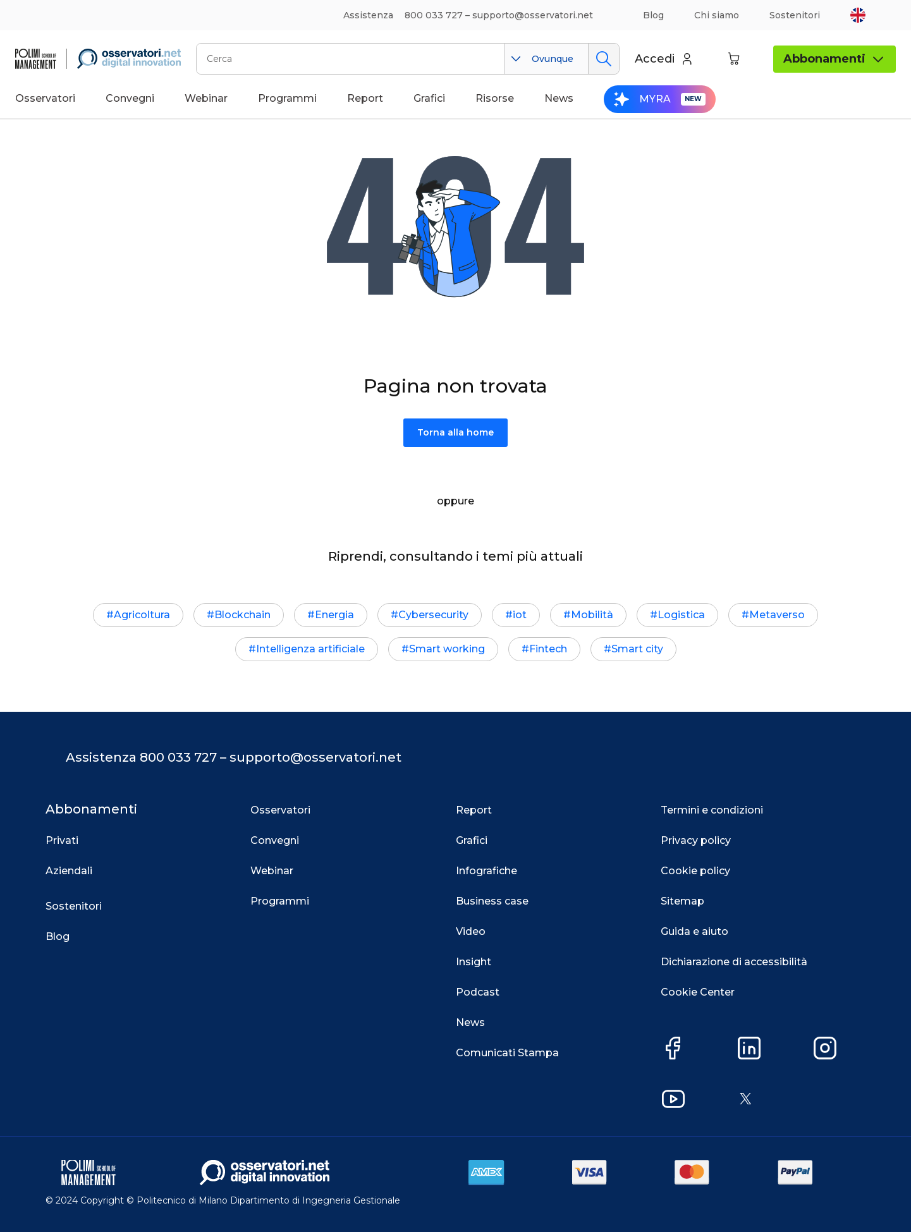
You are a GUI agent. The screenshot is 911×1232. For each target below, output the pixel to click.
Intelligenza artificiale (310, 649)
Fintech (548, 649)
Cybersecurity (433, 615)
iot (520, 615)
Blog (653, 15)
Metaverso (777, 615)
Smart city (637, 649)
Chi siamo (716, 15)
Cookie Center (698, 992)
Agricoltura (142, 615)
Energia (334, 615)
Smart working (447, 649)
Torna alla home (455, 432)
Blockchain (242, 615)
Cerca (603, 59)
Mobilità (592, 615)
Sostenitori (794, 15)
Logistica (681, 615)
